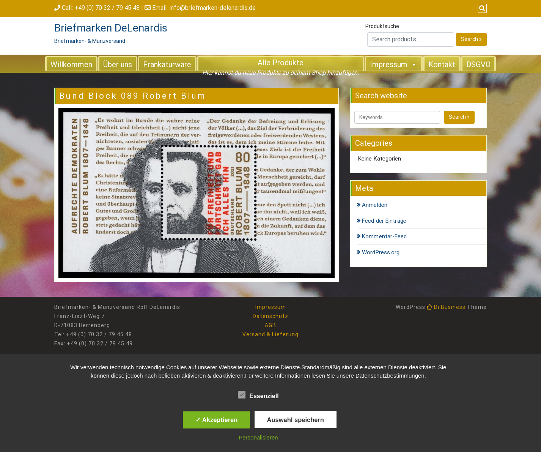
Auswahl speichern (295, 419)
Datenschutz (270, 316)
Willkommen (71, 64)
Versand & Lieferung (270, 334)
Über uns (117, 64)
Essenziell (258, 394)
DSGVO (478, 64)
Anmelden (374, 205)
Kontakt (441, 64)
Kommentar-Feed (384, 236)
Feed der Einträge (384, 220)
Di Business (446, 307)
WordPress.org (380, 252)
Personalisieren (258, 437)
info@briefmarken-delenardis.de (212, 7)
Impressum (393, 64)
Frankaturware (167, 64)
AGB (270, 325)
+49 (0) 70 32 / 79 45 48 (107, 7)
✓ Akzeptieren (216, 419)
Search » (471, 39)
